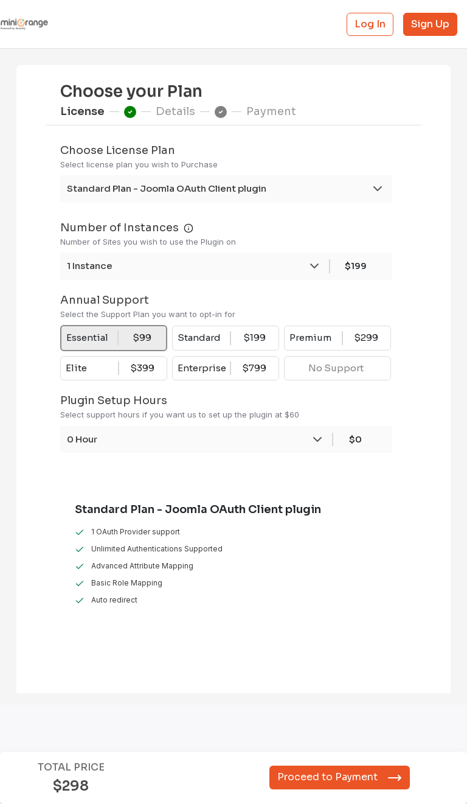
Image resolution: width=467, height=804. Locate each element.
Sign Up (430, 24)
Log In (370, 24)
